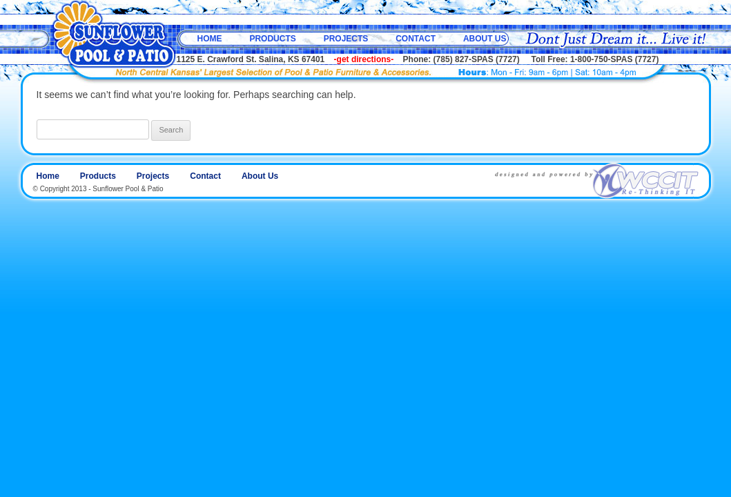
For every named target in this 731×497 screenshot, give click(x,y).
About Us (485, 38)
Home (209, 38)
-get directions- (364, 59)
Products (272, 38)
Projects (346, 38)
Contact (416, 38)
